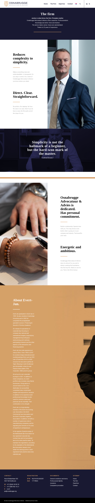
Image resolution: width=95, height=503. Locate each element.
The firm (75, 481)
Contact (75, 485)
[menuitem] (46, 4)
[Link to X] (89, 4)
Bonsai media (34, 500)
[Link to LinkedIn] (87, 4)
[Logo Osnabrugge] (15, 4)
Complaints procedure (56, 485)
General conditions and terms (59, 479)
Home (75, 479)
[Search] (80, 4)
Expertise (76, 483)
